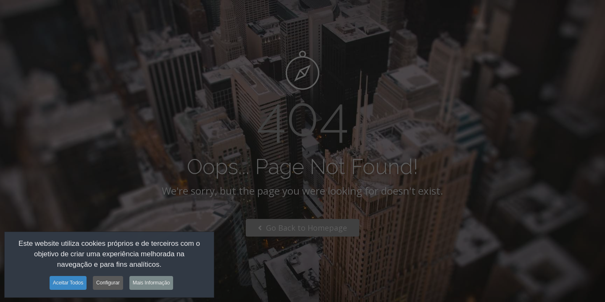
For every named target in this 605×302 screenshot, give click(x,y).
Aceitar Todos (68, 284)
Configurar (108, 284)
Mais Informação (151, 284)
